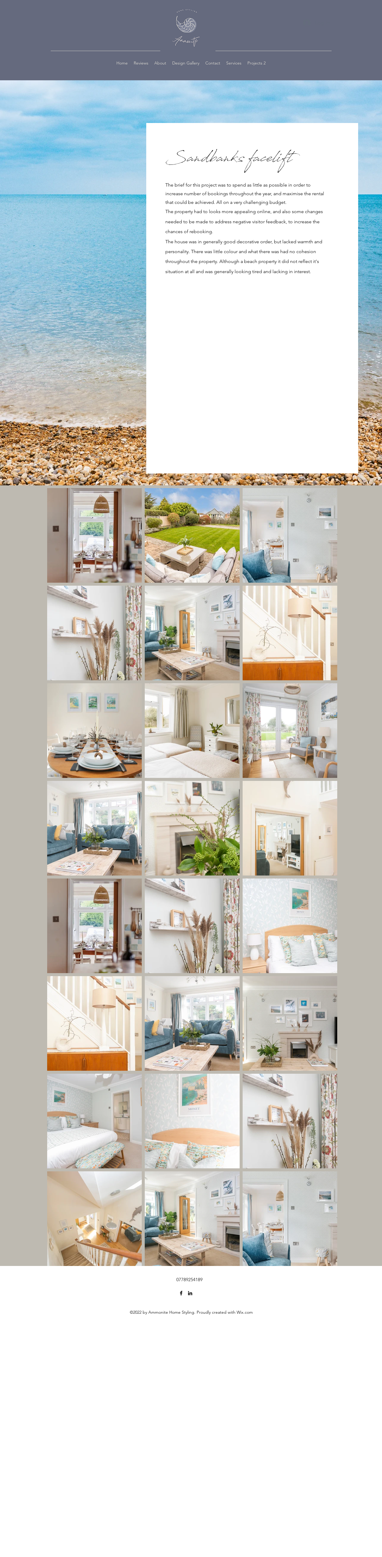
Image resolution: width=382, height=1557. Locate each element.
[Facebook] (181, 1293)
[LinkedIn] (190, 1293)
